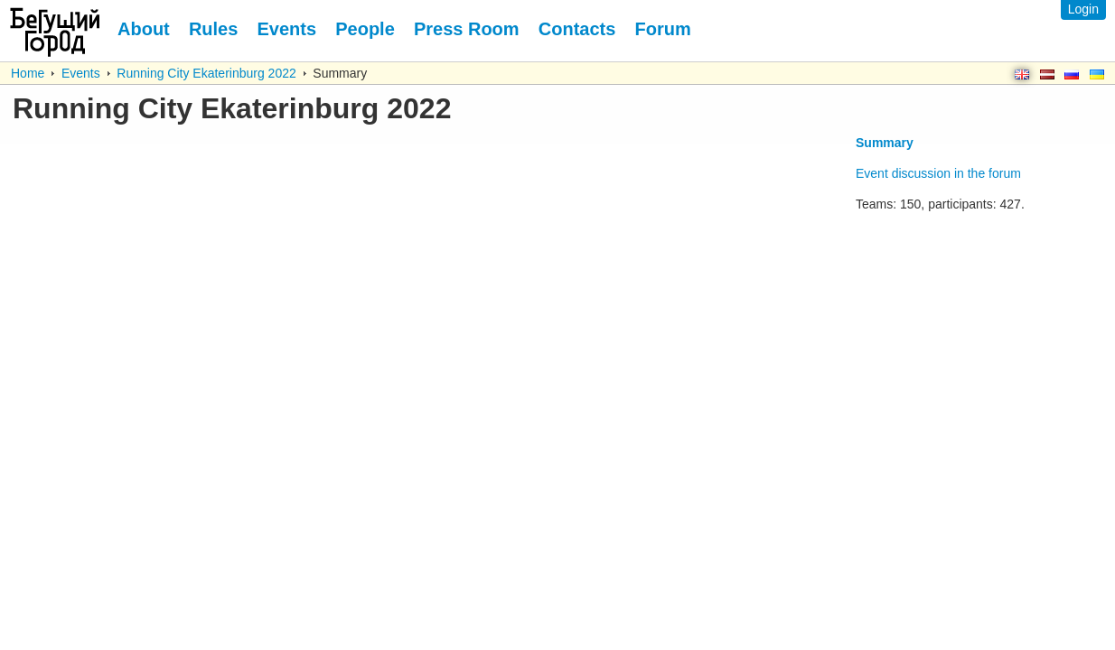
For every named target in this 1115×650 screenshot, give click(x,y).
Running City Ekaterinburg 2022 (206, 73)
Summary (885, 142)
